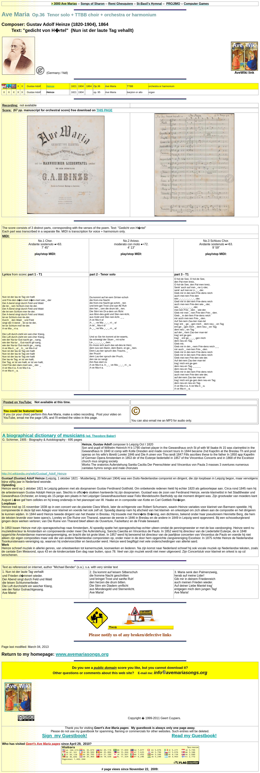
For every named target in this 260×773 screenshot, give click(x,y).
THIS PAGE (104, 110)
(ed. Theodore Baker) (59, 436)
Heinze (50, 86)
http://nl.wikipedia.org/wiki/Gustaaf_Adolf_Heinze (34, 473)
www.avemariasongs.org (82, 654)
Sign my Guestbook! (64, 735)
